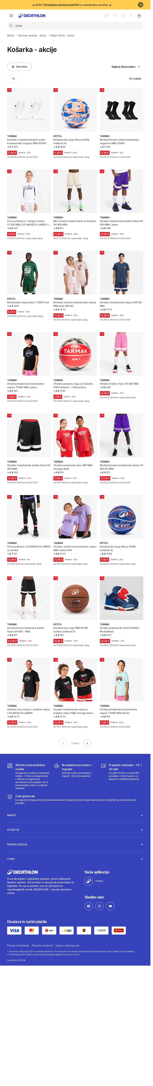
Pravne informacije (18, 945)
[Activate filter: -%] (13, 79)
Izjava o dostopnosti (67, 945)
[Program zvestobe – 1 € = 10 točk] (122, 776)
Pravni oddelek (17, 844)
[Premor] (140, 4)
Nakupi (11, 815)
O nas (11, 859)
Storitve (13, 829)
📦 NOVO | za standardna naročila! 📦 (71, 4)
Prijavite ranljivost (42, 945)
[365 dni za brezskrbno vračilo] (28, 776)
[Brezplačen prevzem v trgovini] (75, 776)
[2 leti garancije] (75, 799)
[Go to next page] (87, 743)
